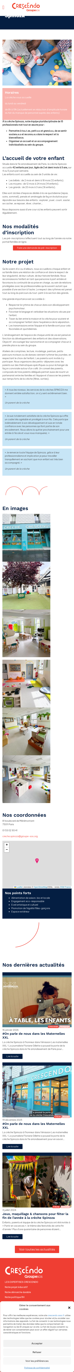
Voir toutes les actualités (37, 1249)
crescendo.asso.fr (56, 1315)
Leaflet (18, 887)
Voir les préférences (37, 1360)
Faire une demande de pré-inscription (37, 248)
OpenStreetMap (40, 887)
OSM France (65, 887)
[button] (69, 1307)
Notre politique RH (14, 1297)
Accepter (37, 1343)
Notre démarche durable (18, 1292)
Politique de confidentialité (37, 1368)
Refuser (37, 1352)
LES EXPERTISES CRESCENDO (21, 1282)
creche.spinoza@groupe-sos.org (20, 836)
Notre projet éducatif (16, 1287)
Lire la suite (12, 1056)
